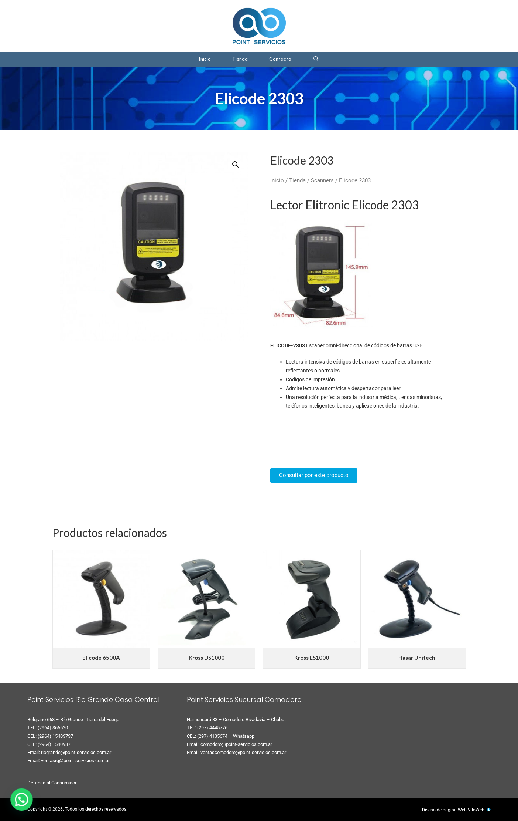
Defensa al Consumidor (51, 782)
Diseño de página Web (444, 809)
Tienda (240, 59)
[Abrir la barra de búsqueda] (316, 59)
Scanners (322, 180)
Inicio (205, 59)
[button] (235, 164)
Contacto (280, 59)
